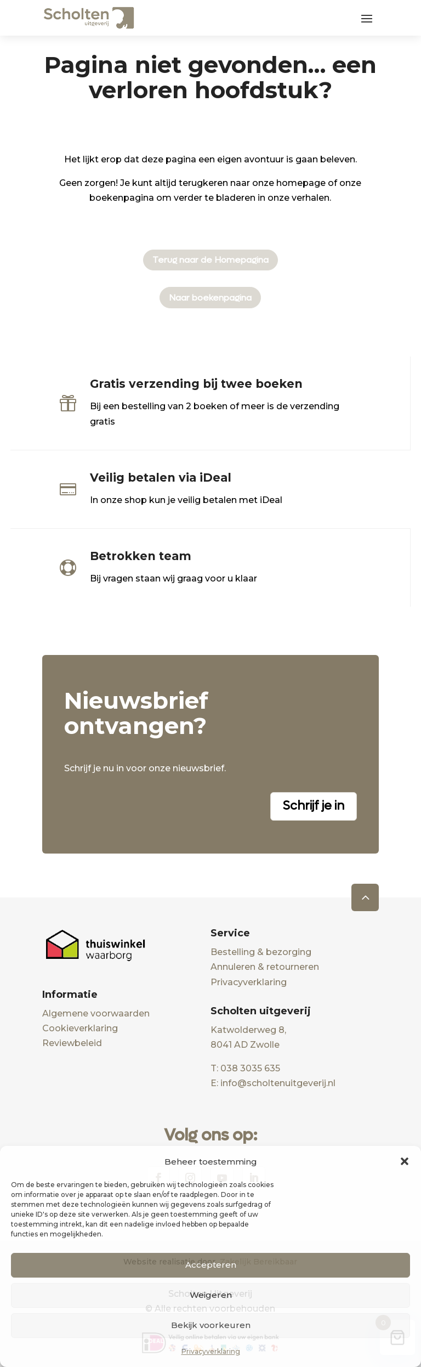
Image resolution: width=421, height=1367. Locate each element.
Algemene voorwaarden (96, 1013)
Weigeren (211, 1295)
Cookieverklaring (80, 1028)
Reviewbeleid (72, 1043)
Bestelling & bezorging (260, 952)
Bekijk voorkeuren (211, 1325)
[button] (404, 1161)
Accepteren (210, 1264)
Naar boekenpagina (210, 297)
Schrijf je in (313, 806)
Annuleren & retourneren (264, 967)
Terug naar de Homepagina (210, 260)
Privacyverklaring (210, 1351)
